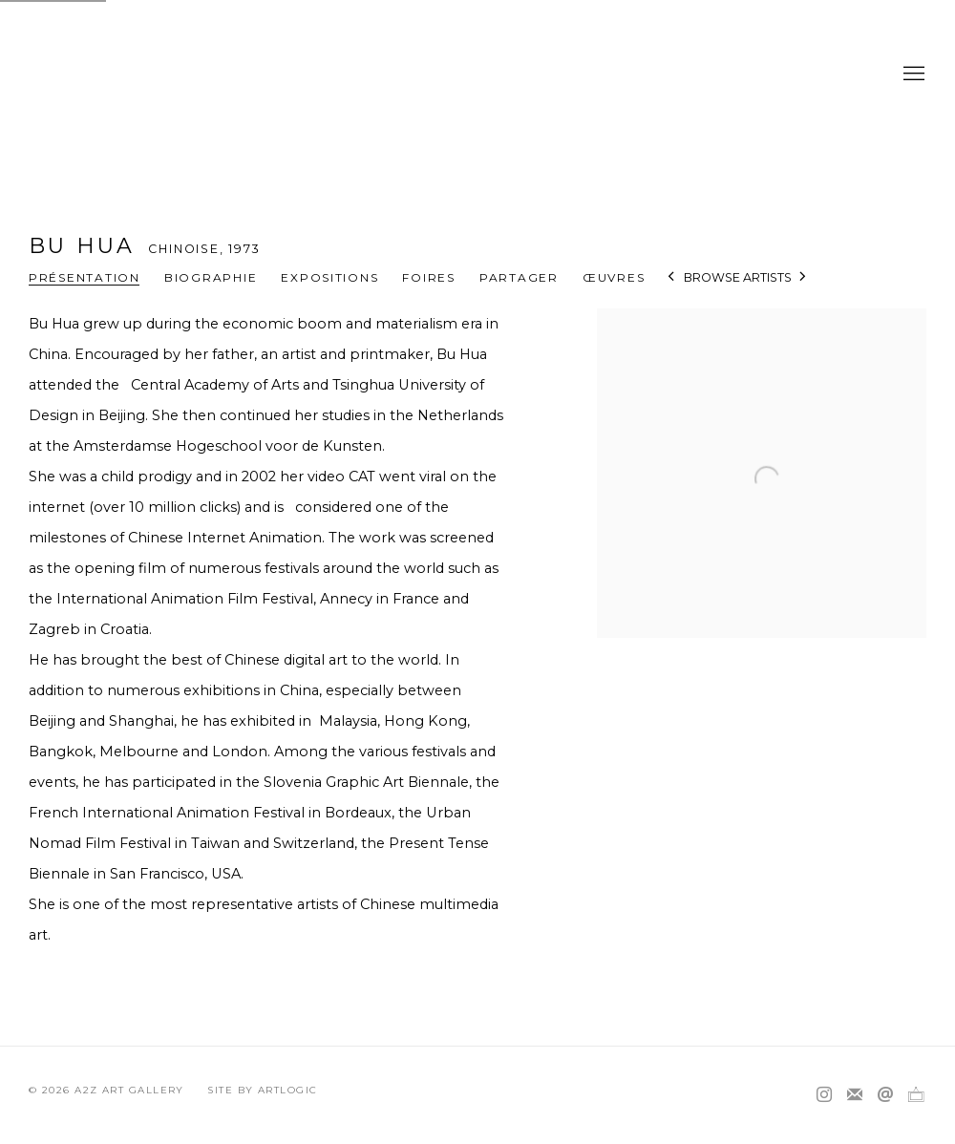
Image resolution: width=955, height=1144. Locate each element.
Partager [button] (519, 277)
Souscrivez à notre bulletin (855, 1095)
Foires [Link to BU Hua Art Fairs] (428, 277)
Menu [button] (912, 74)
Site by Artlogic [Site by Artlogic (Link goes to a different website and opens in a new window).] (262, 1090)
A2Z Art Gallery (477, 74)
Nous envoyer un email (885, 1095)
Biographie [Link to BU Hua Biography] (210, 277)
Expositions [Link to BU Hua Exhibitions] (329, 277)
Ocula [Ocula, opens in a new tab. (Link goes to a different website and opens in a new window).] (916, 1095)
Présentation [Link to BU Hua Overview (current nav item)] (84, 277)
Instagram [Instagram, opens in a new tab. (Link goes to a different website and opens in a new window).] (824, 1095)
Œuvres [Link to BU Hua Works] (614, 277)
